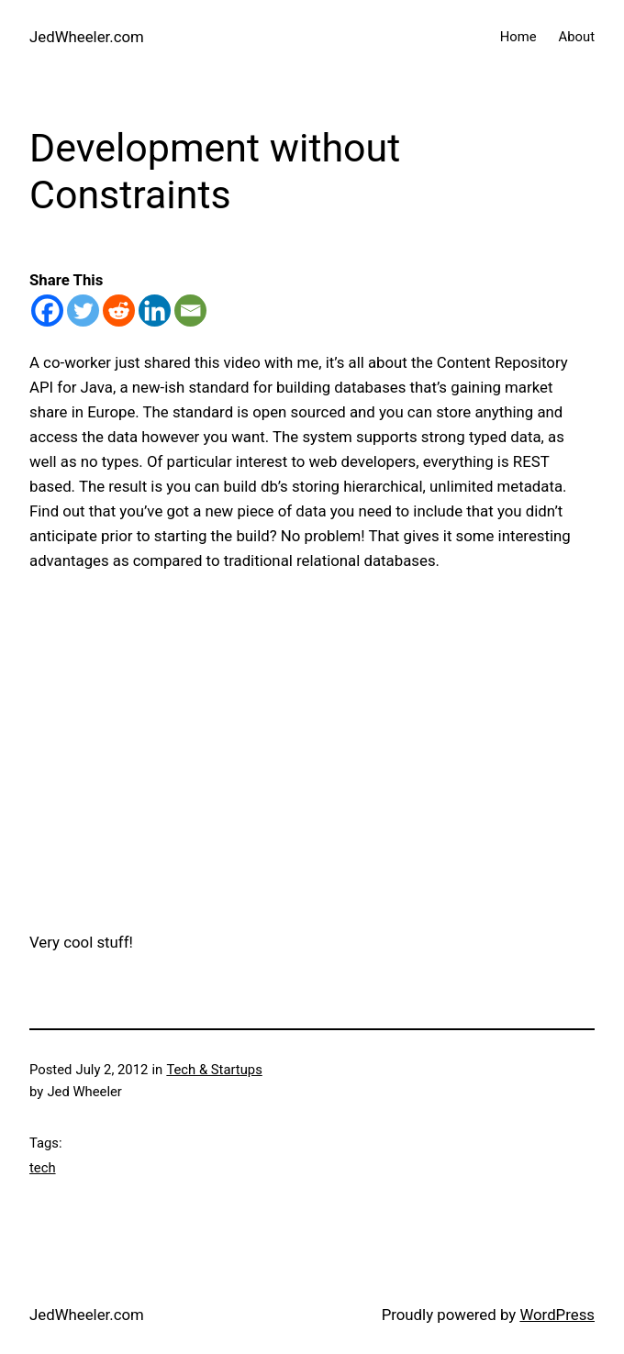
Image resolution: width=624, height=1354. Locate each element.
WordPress (557, 1314)
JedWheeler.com (86, 37)
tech (42, 1168)
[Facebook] (47, 310)
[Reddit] (119, 310)
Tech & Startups (214, 1069)
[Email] (190, 310)
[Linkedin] (155, 310)
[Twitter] (83, 310)
